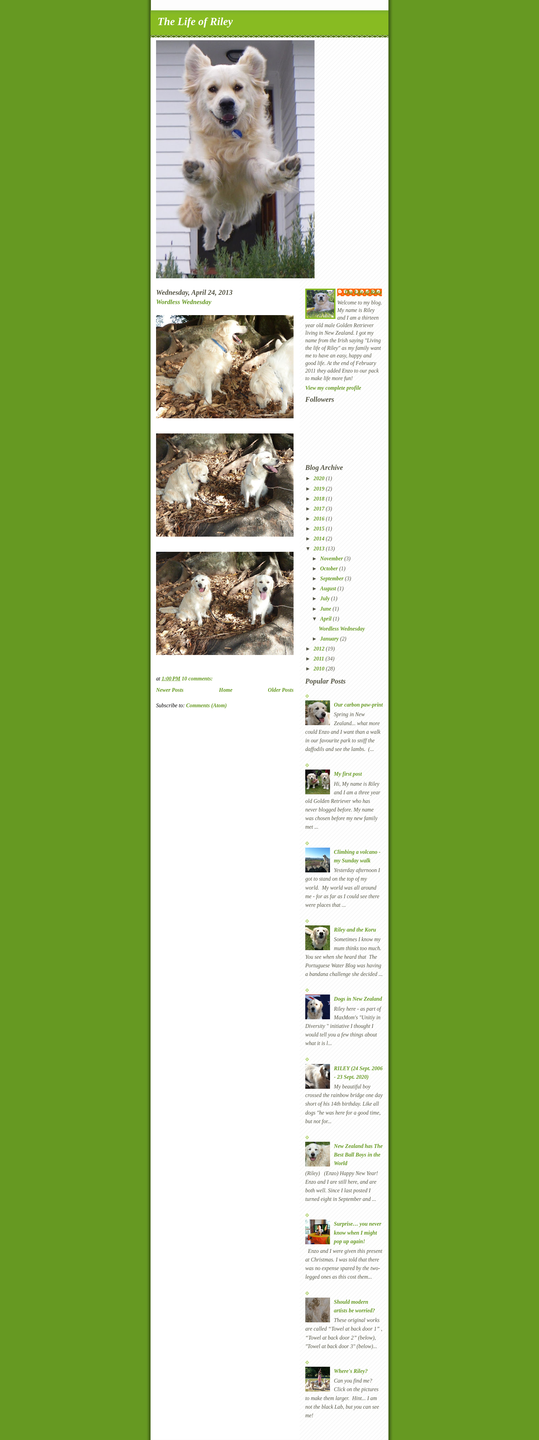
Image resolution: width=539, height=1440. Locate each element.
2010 (320, 668)
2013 (320, 548)
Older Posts (281, 690)
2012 (320, 649)
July (325, 598)
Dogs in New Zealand (358, 999)
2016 (320, 519)
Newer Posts (170, 690)
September (332, 578)
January (330, 639)
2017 (320, 509)
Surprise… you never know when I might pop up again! (357, 1232)
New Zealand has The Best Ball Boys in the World (358, 1154)
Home (225, 690)
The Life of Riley (195, 21)
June (326, 609)
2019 (320, 489)
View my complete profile (333, 388)
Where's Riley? (350, 1371)
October (329, 568)
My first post (348, 774)
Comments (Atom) (206, 705)
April (326, 619)
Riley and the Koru (355, 930)
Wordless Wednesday (183, 301)
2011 (320, 659)
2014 (320, 538)
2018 (320, 499)
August (328, 588)
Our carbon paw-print (358, 705)
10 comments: (198, 678)
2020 (320, 478)
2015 (320, 528)
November (332, 558)
